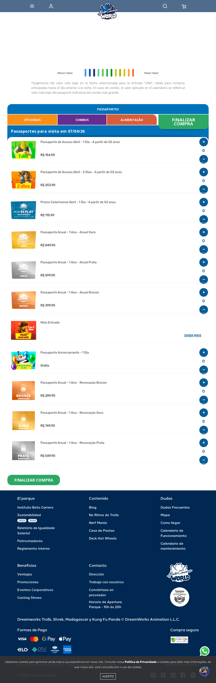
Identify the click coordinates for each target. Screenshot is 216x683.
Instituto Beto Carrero (35, 508)
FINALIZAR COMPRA (184, 122)
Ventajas (24, 574)
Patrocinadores (30, 541)
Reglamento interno (33, 549)
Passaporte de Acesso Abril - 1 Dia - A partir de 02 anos (80, 142)
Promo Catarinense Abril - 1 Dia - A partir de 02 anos (78, 202)
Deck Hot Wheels (103, 538)
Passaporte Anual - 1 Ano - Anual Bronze (69, 292)
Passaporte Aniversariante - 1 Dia (64, 352)
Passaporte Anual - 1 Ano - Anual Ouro (68, 232)
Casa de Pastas (101, 531)
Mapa (165, 515)
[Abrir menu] (32, 6)
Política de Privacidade (140, 662)
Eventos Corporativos (35, 590)
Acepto (108, 676)
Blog (93, 508)
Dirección (96, 574)
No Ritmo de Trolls (104, 515)
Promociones (28, 582)
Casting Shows (29, 598)
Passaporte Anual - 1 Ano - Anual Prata (68, 262)
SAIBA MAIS (192, 335)
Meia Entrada (50, 322)
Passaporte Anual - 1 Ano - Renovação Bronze (73, 383)
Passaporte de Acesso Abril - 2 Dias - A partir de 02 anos (81, 172)
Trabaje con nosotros (106, 582)
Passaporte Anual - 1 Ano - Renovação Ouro (71, 413)
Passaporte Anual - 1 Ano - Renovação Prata (72, 443)
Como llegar (170, 523)
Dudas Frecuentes (175, 508)
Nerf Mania (98, 523)
